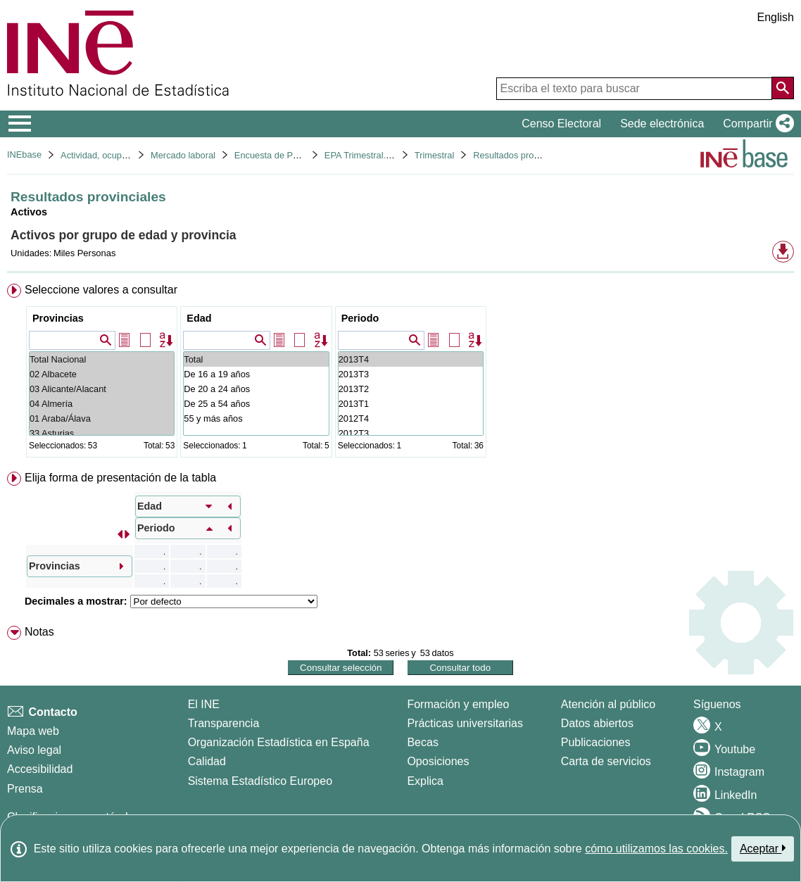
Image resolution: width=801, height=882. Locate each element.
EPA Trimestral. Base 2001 (377, 155)
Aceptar (763, 848)
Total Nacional (102, 359)
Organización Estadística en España (279, 742)
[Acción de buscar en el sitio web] (782, 88)
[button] (755, 124)
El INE (204, 704)
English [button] (775, 17)
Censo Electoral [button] (561, 124)
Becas (422, 742)
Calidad (207, 761)
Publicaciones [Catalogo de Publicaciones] (596, 742)
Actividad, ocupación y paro (116, 155)
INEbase (24, 154)
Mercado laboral (183, 155)
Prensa (25, 789)
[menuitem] (400, 373)
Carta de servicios (606, 761)
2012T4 (411, 418)
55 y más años (256, 418)
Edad (199, 318)
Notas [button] (39, 632)
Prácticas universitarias (465, 723)
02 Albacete (102, 374)
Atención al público (608, 704)
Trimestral (434, 155)
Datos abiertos (597, 723)
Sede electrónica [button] (662, 124)
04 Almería (102, 403)
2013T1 (411, 403)
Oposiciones (438, 761)
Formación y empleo (458, 704)
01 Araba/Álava (102, 418)
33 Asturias (102, 433)
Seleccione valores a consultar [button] (101, 290)
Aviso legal (34, 750)
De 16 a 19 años (256, 374)
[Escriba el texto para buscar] (634, 88)
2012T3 (411, 433)
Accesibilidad (39, 769)
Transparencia (224, 723)
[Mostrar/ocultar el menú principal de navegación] (20, 124)
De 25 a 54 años (256, 403)
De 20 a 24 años (256, 389)
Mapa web (33, 731)
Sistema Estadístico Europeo (260, 781)
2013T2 (411, 389)
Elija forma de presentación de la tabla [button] (120, 478)
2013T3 (411, 374)
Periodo (360, 318)
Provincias (58, 318)
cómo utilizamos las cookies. (656, 849)
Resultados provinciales (520, 155)
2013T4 (411, 359)
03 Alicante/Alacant (102, 389)
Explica (425, 781)
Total (256, 359)
